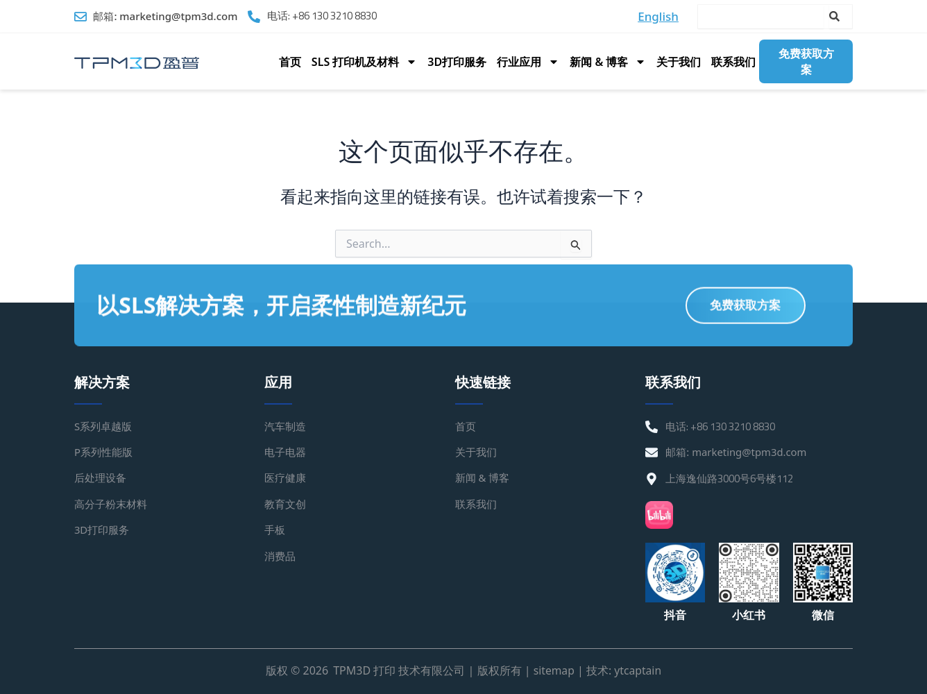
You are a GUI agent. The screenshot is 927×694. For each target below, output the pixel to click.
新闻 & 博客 (608, 61)
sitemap (553, 671)
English (658, 16)
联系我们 (733, 61)
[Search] (840, 16)
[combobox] (761, 16)
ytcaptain (638, 671)
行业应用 (528, 61)
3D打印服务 (456, 61)
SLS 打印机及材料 (365, 61)
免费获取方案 (806, 61)
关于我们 (678, 61)
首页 (290, 61)
